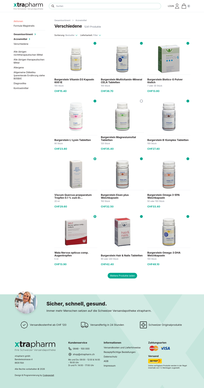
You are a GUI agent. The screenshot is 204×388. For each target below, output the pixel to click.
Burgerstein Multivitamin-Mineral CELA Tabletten (121, 81)
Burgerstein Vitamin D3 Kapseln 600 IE (74, 81)
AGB (106, 361)
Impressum (110, 365)
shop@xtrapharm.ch (84, 354)
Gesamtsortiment (62, 20)
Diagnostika (20, 83)
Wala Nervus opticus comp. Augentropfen (71, 254)
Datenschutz (110, 356)
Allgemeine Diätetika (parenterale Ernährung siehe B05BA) (29, 75)
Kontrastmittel (21, 88)
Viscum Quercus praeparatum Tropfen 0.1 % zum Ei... (73, 196)
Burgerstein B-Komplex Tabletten (168, 140)
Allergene (19, 67)
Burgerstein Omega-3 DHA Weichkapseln (163, 254)
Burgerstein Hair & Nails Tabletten (122, 255)
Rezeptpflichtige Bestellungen (120, 352)
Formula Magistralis (24, 25)
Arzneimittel (81, 20)
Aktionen (18, 21)
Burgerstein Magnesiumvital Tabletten (118, 139)
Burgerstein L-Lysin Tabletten (72, 140)
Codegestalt (48, 375)
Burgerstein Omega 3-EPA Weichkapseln (163, 196)
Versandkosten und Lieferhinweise (122, 347)
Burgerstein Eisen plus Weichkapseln (115, 196)
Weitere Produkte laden (122, 275)
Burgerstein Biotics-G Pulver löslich (165, 81)
